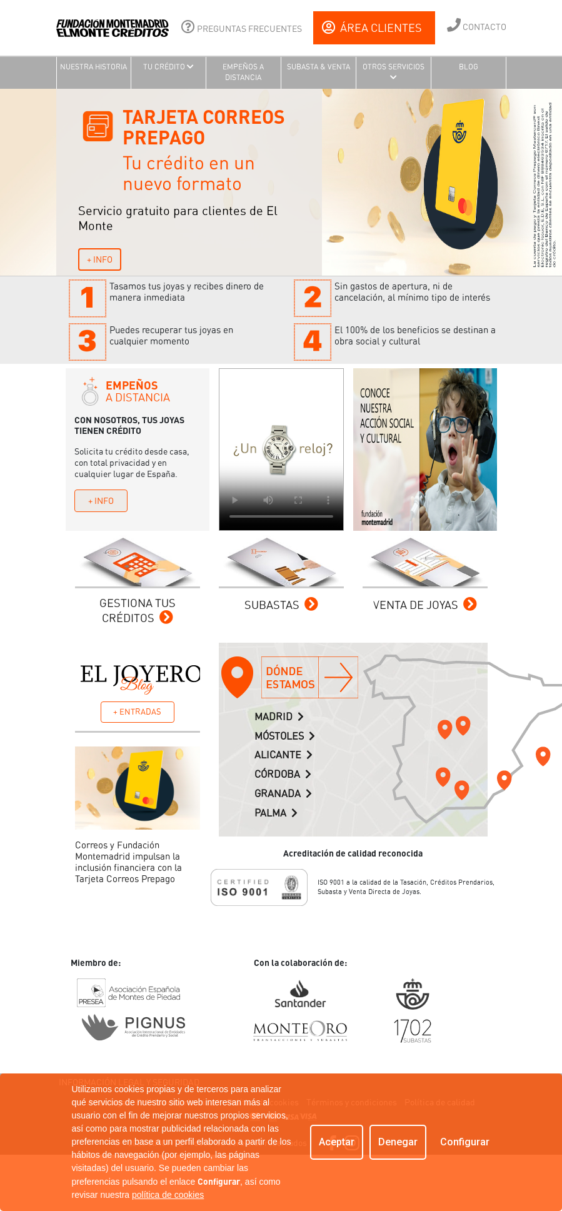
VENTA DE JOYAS (425, 604)
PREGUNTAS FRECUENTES (241, 27)
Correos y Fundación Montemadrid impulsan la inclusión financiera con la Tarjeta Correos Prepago (128, 862)
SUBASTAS (281, 604)
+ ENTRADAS (137, 711)
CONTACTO (476, 25)
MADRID (279, 717)
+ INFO (100, 259)
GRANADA (283, 794)
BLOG (468, 67)
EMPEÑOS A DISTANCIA (243, 72)
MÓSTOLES (284, 736)
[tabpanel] (281, 182)
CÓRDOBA (282, 774)
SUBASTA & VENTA (318, 67)
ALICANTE (283, 755)
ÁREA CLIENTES (372, 27)
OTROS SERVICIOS (393, 72)
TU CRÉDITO (168, 67)
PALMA (276, 813)
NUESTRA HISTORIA (93, 67)
